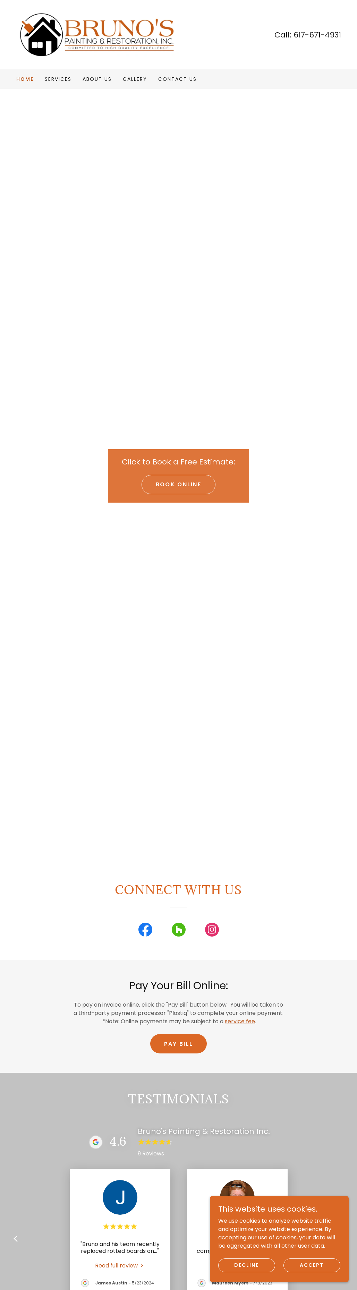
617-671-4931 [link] (317, 34)
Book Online (178, 484)
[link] (97, 34)
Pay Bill (178, 1044)
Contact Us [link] (177, 79)
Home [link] (25, 79)
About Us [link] (97, 79)
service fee (240, 1021)
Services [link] (58, 79)
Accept (312, 1265)
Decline (246, 1265)
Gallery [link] (135, 79)
